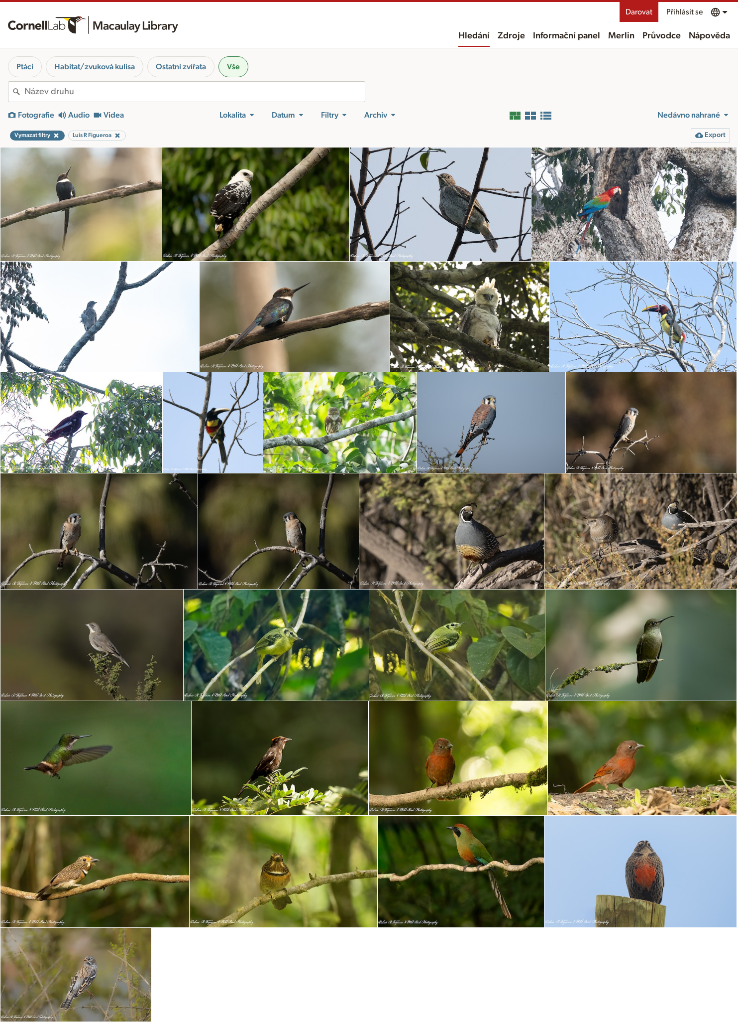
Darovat (639, 12)
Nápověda (709, 35)
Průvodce (661, 35)
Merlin (621, 35)
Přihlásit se (684, 12)
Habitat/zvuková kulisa (94, 67)
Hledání (474, 35)
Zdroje (511, 35)
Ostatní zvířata (181, 67)
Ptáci (24, 67)
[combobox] (194, 92)
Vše (233, 67)
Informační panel (566, 35)
